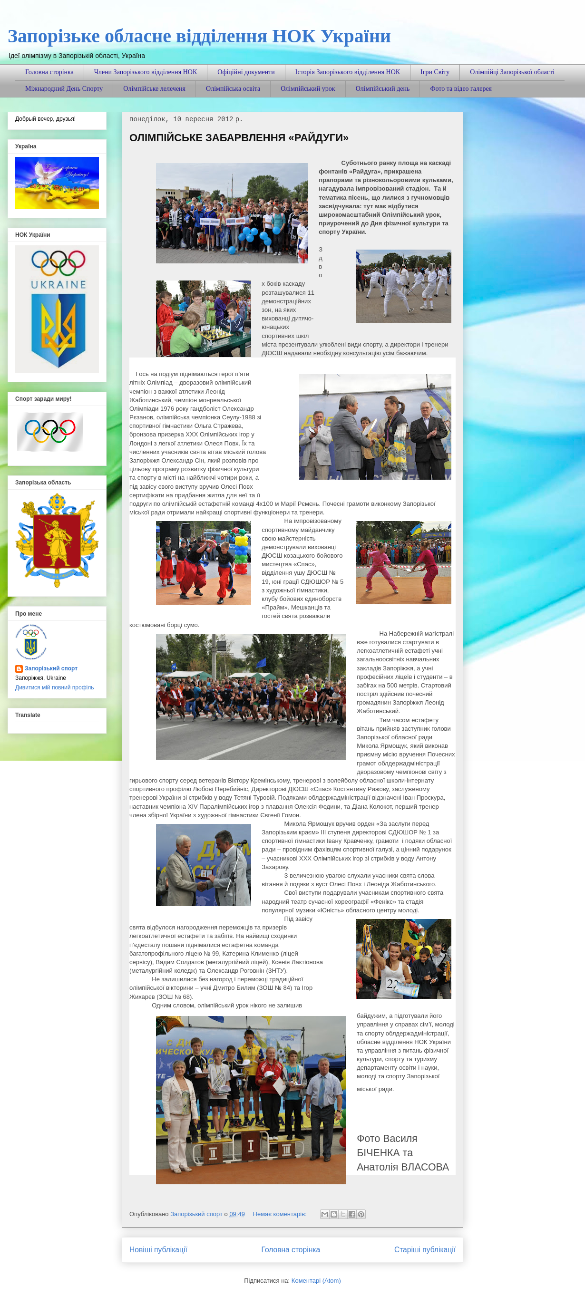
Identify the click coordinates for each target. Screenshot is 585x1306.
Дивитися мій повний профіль (54, 687)
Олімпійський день (383, 88)
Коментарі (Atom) (316, 1280)
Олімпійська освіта (233, 88)
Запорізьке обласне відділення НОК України (199, 36)
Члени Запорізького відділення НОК (145, 72)
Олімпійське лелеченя (154, 88)
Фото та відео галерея (461, 88)
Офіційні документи (246, 72)
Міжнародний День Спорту (64, 88)
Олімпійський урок (308, 88)
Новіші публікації (158, 1250)
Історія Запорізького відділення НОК (347, 72)
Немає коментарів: (281, 1214)
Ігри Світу (434, 72)
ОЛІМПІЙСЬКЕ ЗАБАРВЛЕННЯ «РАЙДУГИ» (239, 138)
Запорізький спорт (51, 668)
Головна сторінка (49, 72)
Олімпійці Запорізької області (512, 72)
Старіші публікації (425, 1250)
